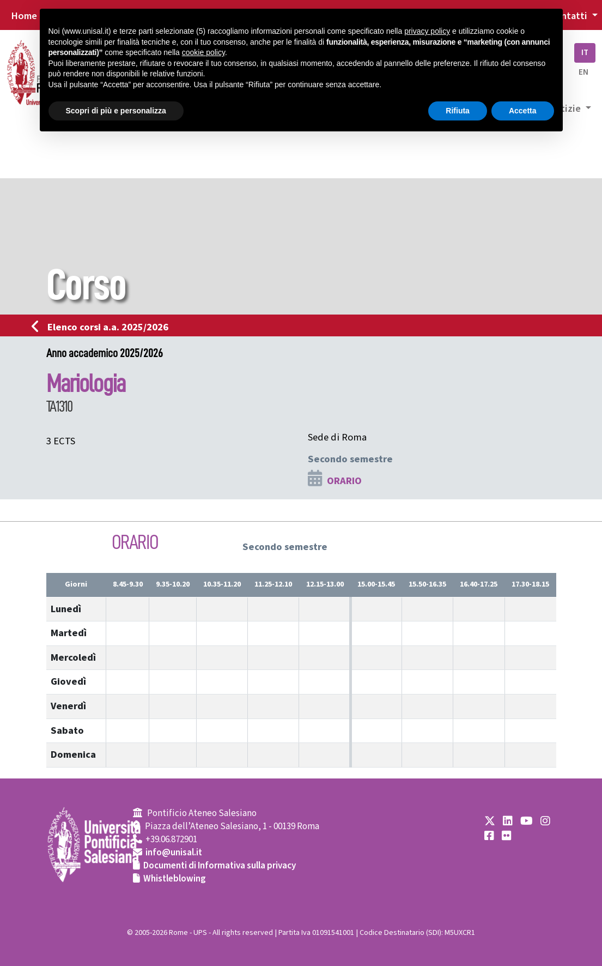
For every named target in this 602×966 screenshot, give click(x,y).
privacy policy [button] (427, 31)
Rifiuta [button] (458, 110)
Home (24, 16)
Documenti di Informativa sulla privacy (219, 865)
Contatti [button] (569, 16)
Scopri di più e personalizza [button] (116, 110)
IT (584, 52)
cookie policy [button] (203, 52)
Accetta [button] (523, 110)
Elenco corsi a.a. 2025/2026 (103, 327)
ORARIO (344, 481)
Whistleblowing (174, 878)
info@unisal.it (173, 852)
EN (583, 72)
